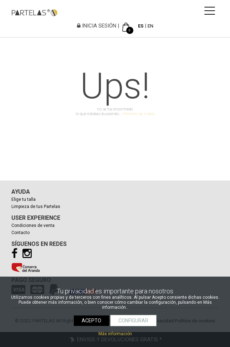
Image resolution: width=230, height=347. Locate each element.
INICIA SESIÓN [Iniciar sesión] (96, 26)
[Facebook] (16, 255)
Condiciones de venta (33, 225)
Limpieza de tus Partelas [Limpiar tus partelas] (35, 206)
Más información (115, 333)
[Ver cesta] (126, 26)
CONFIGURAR (133, 320)
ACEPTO (91, 320)
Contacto (20, 232)
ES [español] (140, 26)
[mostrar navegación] (210, 13)
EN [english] (150, 26)
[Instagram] (28, 255)
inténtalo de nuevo (138, 113)
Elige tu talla (23, 199)
